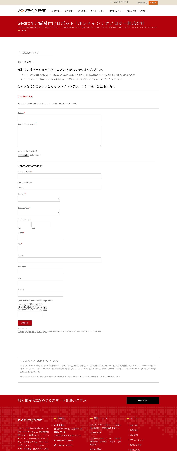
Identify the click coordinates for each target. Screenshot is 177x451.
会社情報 (56, 10)
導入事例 (82, 10)
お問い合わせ (116, 10)
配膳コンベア (77, 377)
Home (24, 30)
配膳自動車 (52, 377)
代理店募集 (131, 10)
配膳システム (67, 377)
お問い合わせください (112, 377)
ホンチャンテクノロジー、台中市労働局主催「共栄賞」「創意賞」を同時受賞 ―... (105, 441)
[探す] (111, 2)
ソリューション (98, 10)
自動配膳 (59, 377)
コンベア (85, 377)
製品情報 (69, 10)
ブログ (144, 10)
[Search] (124, 2)
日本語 (152, 3)
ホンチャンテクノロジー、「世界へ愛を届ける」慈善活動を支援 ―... (105, 427)
